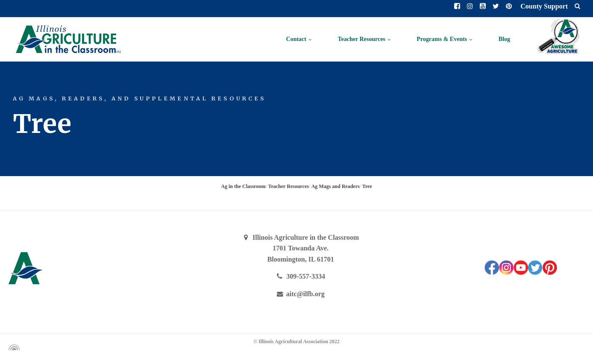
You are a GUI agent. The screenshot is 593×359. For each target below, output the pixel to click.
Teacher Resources (364, 39)
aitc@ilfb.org (301, 293)
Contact (299, 39)
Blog (504, 39)
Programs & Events (445, 39)
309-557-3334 (300, 276)
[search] (577, 6)
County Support (543, 6)
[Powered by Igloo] (13, 347)
